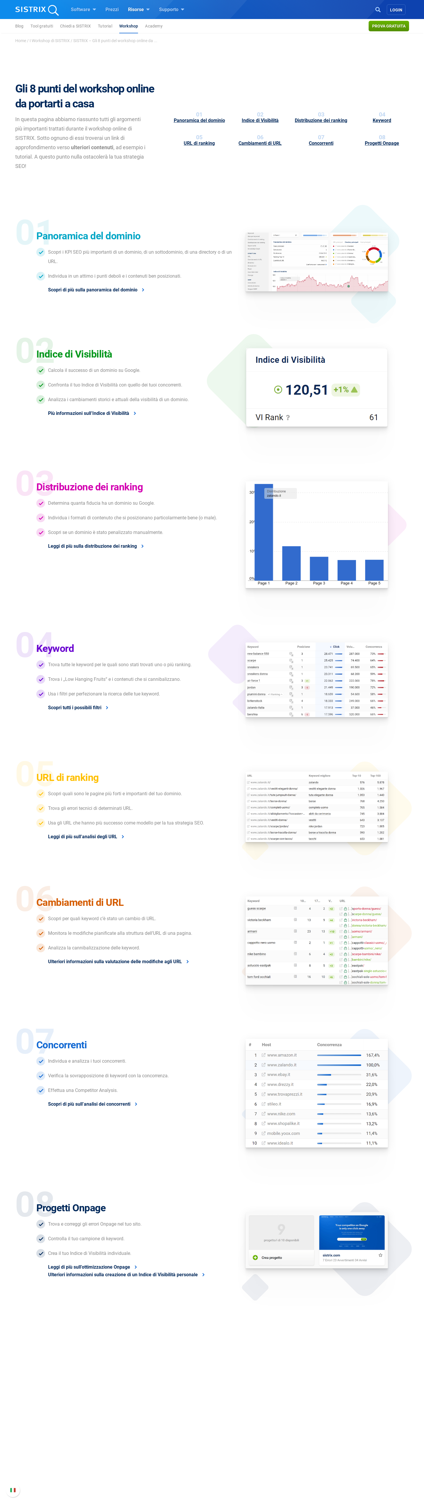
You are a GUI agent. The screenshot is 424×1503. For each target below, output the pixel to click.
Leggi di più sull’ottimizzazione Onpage (89, 1267)
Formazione (106, 1456)
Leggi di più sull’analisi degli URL (82, 836)
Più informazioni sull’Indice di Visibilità (88, 413)
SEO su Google (167, 1439)
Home (20, 40)
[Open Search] (378, 9)
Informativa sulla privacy (110, 1465)
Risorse (139, 9)
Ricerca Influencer (170, 1458)
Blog (19, 26)
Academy (153, 26)
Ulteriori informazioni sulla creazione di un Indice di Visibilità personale (123, 1274)
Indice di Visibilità (260, 120)
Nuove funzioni (302, 1446)
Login (396, 10)
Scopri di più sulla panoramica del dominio (92, 290)
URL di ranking (199, 143)
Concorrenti (321, 143)
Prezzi (112, 9)
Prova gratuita (389, 26)
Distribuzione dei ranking (321, 120)
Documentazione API (308, 1456)
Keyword (382, 120)
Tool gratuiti (41, 26)
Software (83, 9)
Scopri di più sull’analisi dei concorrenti (89, 1104)
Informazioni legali (103, 1475)
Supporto (171, 9)
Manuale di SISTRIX (307, 1434)
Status (293, 1475)
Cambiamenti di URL (260, 143)
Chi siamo (94, 1430)
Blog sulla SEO (234, 1458)
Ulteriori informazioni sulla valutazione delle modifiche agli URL (115, 961)
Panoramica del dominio (199, 120)
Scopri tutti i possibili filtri (74, 707)
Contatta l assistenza (308, 1465)
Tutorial (105, 26)
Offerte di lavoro (101, 1443)
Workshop (128, 26)
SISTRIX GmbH (102, 1419)
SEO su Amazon (168, 1449)
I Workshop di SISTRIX (50, 40)
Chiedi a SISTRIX (75, 26)
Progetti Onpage (382, 143)
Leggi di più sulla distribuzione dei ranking (92, 546)
